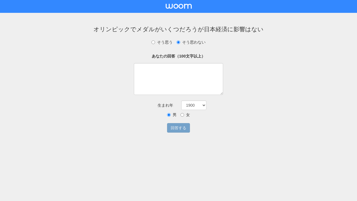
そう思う (162, 42)
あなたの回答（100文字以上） (178, 56)
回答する (178, 128)
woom (178, 6)
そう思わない (191, 42)
